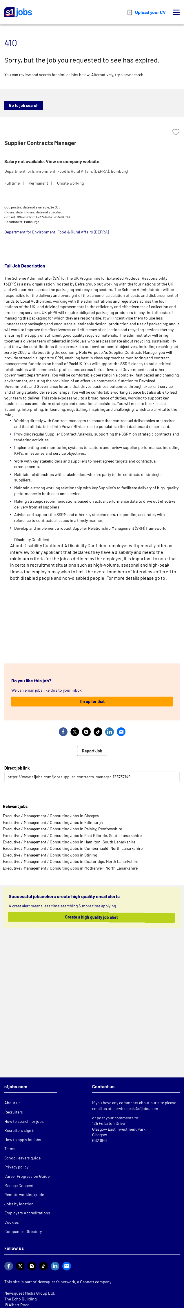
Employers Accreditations (27, 1212)
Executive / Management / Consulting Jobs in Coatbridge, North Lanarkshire (70, 861)
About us (12, 1102)
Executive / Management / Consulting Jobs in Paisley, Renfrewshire (62, 828)
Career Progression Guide (27, 1176)
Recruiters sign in (20, 1130)
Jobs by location (19, 1203)
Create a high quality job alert (87, 917)
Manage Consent (19, 1185)
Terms (9, 1148)
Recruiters (13, 1111)
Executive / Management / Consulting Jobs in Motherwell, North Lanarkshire (70, 868)
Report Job (92, 750)
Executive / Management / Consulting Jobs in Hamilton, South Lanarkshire (69, 841)
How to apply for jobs (22, 1139)
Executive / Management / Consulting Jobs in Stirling (50, 854)
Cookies (11, 1222)
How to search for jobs (24, 1121)
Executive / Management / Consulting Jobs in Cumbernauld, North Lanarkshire (73, 848)
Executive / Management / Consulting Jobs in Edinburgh (53, 822)
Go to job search (24, 105)
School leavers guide (22, 1157)
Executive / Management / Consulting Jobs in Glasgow (51, 815)
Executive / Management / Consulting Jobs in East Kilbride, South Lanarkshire (72, 835)
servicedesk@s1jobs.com (136, 1108)
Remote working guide (24, 1194)
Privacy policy (16, 1166)
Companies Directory (23, 1231)
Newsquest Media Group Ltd (29, 1293)
